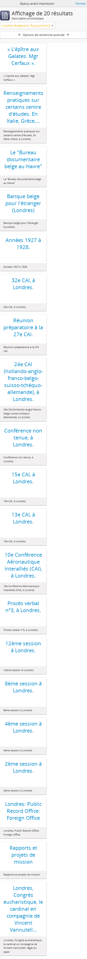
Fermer (81, 3)
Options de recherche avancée (43, 35)
